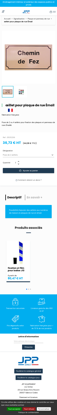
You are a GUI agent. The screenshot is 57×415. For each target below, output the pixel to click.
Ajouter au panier (28, 170)
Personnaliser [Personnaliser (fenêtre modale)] (44, 409)
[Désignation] (28, 155)
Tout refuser (29, 409)
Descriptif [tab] (14, 197)
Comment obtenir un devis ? (29, 180)
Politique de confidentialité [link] (28, 412)
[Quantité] (14, 162)
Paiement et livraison (28, 397)
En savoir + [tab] (34, 197)
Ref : (4, 137)
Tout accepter (14, 409)
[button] (26, 289)
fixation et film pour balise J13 (16, 269)
